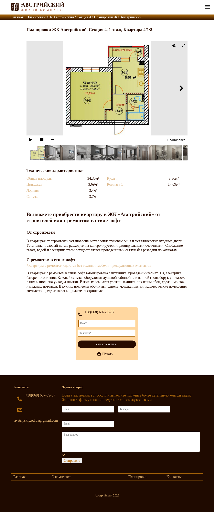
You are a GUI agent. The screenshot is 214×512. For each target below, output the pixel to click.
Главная (19, 477)
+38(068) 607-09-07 (99, 312)
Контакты (174, 477)
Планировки (137, 477)
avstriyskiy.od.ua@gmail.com (36, 420)
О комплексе (61, 477)
